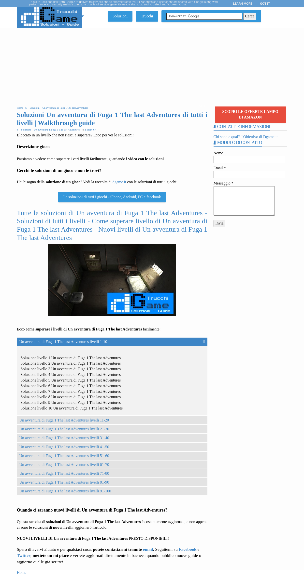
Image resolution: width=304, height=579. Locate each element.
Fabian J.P (90, 129)
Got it (265, 3)
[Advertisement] (152, 64)
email (148, 549)
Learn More (242, 3)
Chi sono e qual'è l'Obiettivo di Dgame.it (246, 137)
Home (22, 572)
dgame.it (119, 182)
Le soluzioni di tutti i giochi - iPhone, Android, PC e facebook (112, 197)
